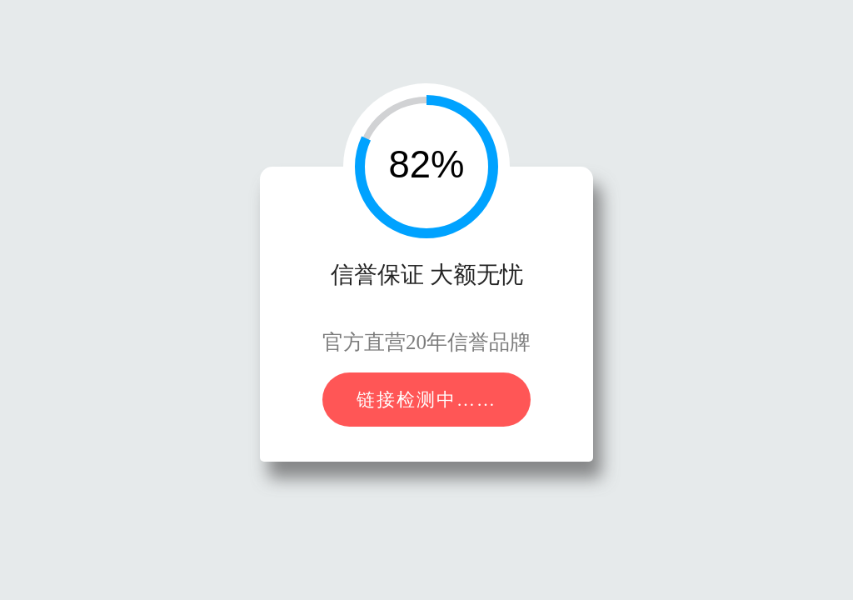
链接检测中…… (426, 399)
